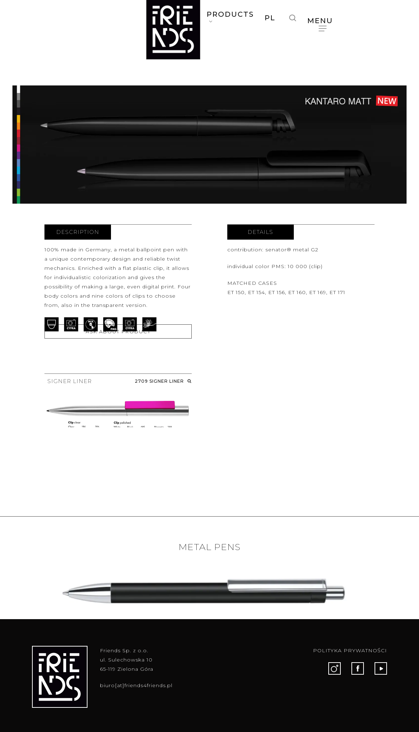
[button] (322, 20)
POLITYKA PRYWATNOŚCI (350, 650)
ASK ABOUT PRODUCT (118, 331)
